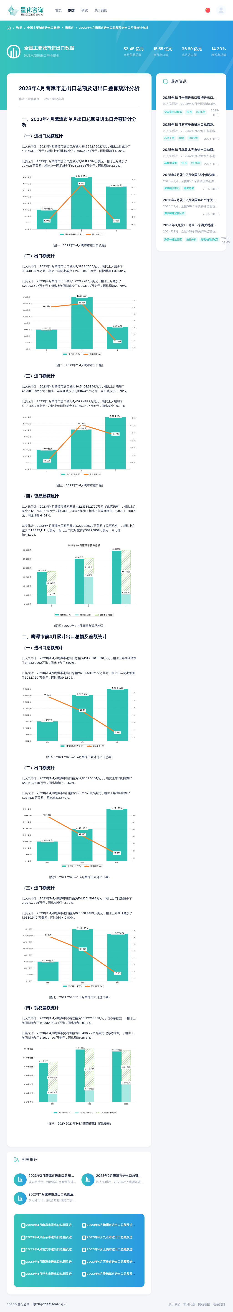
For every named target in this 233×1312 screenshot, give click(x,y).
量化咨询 (23, 1304)
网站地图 (204, 1304)
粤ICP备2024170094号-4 (49, 1304)
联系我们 (219, 1304)
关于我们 (174, 1304)
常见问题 (189, 1304)
